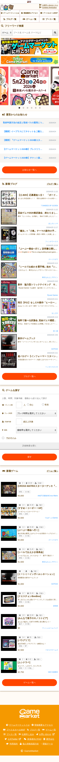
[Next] (54, 92)
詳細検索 (26, 452)
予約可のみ (9, 445)
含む (31, 411)
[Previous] (5, 92)
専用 (47, 411)
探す (30, 463)
